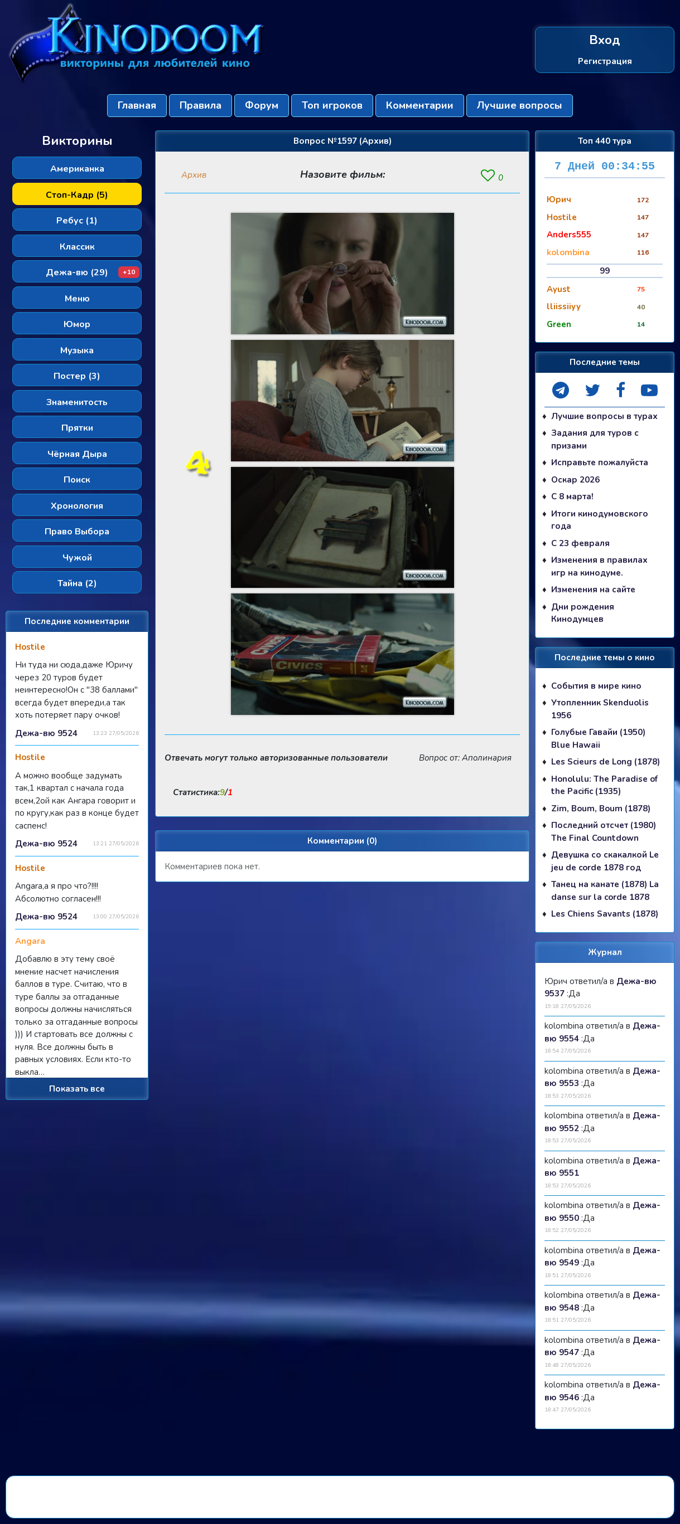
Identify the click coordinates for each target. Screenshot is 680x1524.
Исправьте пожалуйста (599, 462)
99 (605, 270)
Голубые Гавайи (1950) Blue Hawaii (598, 739)
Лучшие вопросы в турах (604, 416)
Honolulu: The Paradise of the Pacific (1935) (604, 785)
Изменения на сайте (593, 589)
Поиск (77, 480)
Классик (77, 247)
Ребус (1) (77, 221)
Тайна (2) (77, 583)
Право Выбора (77, 531)
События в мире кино (596, 686)
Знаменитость (77, 402)
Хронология (77, 506)
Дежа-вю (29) (92, 272)
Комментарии (420, 105)
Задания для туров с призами (595, 439)
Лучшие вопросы (519, 105)
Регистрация (605, 60)
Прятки (77, 428)
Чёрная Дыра (77, 454)
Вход (604, 40)
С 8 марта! (572, 496)
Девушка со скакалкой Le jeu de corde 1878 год (605, 861)
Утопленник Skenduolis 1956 (600, 709)
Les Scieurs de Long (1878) (605, 761)
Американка (77, 169)
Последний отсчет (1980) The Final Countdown (603, 832)
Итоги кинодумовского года (599, 520)
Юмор (77, 324)
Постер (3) (77, 376)
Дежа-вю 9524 (46, 733)
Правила (200, 105)
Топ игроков (332, 105)
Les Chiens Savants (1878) (604, 913)
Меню (77, 299)
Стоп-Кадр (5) (77, 195)
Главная (137, 105)
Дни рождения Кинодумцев (582, 613)
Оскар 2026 (575, 479)
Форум (261, 105)
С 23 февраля (580, 543)
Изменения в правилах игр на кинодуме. (599, 566)
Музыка (77, 350)
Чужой (77, 558)
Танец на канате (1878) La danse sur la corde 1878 (605, 891)
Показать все (77, 1088)
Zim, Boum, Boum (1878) (600, 808)
